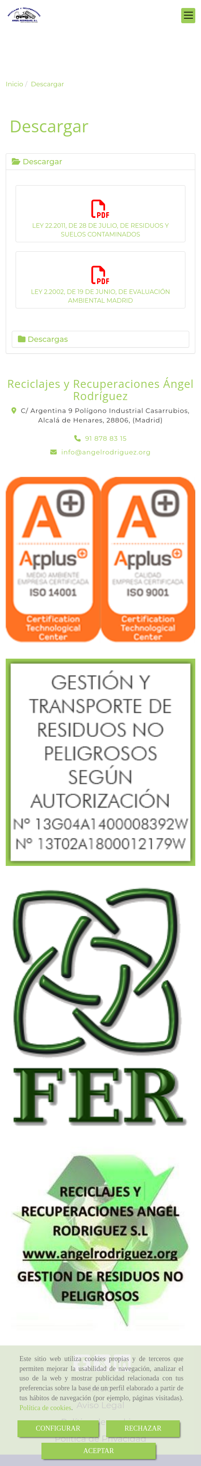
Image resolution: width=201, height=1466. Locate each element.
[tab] (100, 162)
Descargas (43, 339)
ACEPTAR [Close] (98, 1451)
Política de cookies (45, 1408)
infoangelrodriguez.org (106, 452)
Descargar (37, 161)
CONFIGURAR (58, 1428)
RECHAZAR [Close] (142, 1428)
